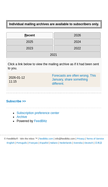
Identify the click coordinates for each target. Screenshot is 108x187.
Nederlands (66, 143)
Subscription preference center (38, 113)
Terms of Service (95, 138)
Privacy (81, 138)
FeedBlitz (40, 121)
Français (33, 143)
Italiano (54, 143)
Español (44, 143)
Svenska (78, 143)
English (11, 143)
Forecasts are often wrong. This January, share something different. (74, 79)
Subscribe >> (16, 101)
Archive (22, 117)
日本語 (98, 143)
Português (21, 143)
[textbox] (54, 8)
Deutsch (88, 143)
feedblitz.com (46, 138)
